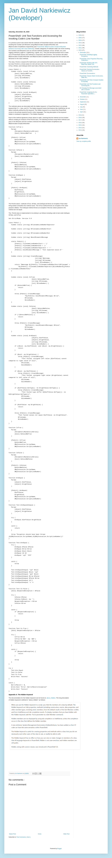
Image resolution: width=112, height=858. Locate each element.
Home (39, 834)
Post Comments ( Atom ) (23, 837)
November (83, 97)
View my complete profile (83, 141)
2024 (80, 40)
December (83, 52)
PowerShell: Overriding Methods (89, 67)
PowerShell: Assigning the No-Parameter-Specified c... (88, 92)
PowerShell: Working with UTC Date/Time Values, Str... (88, 63)
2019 (80, 115)
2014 (80, 127)
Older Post (66, 834)
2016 (80, 122)
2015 (80, 125)
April (81, 112)
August (82, 104)
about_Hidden (51, 698)
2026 (80, 35)
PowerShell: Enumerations (87, 73)
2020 (80, 50)
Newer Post (12, 834)
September (83, 102)
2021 (80, 48)
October (82, 99)
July (81, 107)
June (81, 109)
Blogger (59, 848)
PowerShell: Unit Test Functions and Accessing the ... (90, 84)
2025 (80, 37)
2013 (80, 130)
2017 (80, 120)
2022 (80, 45)
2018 (80, 117)
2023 (80, 42)
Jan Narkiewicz (83, 138)
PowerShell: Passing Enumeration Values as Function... (89, 70)
